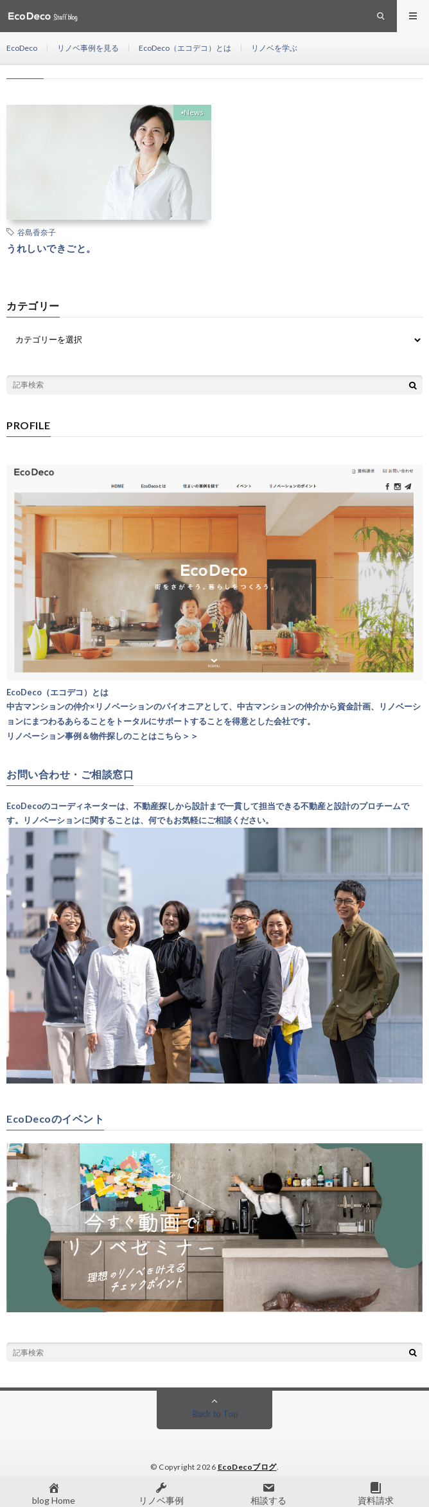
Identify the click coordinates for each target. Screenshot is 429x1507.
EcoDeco (21, 48)
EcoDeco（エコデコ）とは (185, 48)
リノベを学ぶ (274, 48)
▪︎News (192, 112)
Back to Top (215, 1413)
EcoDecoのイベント (55, 1119)
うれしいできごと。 (51, 248)
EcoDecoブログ (247, 1467)
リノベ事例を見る (88, 48)
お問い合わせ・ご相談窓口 (70, 774)
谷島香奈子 (36, 232)
